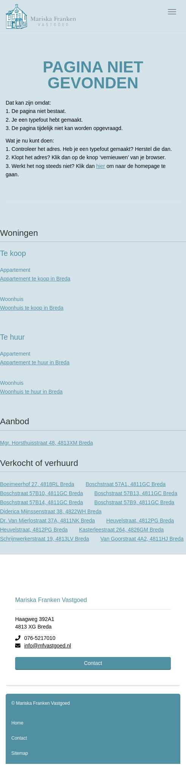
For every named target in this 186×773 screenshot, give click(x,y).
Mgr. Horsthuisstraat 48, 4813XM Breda (46, 443)
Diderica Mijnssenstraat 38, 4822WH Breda (50, 511)
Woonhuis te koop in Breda (32, 308)
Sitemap (19, 753)
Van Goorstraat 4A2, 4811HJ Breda (142, 539)
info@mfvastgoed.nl (47, 646)
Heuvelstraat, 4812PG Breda (140, 520)
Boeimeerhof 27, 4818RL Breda (37, 484)
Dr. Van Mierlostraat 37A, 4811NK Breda (47, 520)
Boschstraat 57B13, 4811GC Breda (135, 493)
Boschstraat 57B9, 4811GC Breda (134, 502)
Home (17, 723)
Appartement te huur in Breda (35, 362)
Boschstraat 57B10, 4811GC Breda (41, 493)
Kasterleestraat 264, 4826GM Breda (121, 530)
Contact (93, 663)
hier (100, 166)
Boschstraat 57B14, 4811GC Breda (41, 502)
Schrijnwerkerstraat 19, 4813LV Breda (44, 539)
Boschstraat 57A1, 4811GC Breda (125, 484)
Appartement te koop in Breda (35, 279)
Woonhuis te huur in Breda (31, 392)
